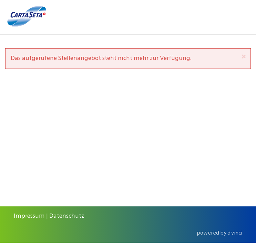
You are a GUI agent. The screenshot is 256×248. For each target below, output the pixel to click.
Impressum (29, 216)
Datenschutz (66, 216)
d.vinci (234, 233)
